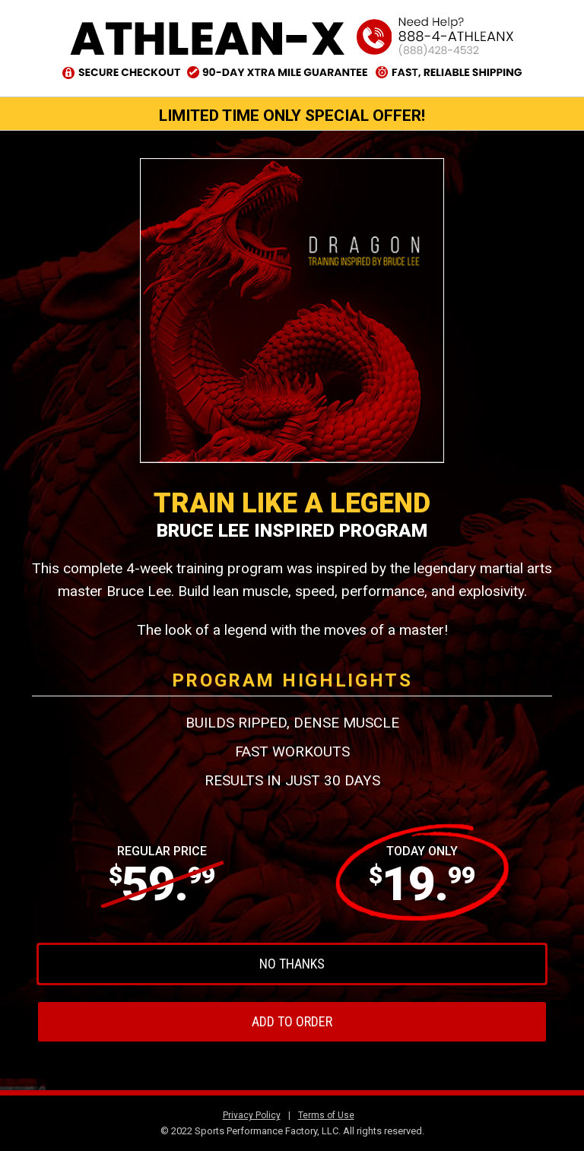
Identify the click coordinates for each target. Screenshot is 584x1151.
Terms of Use (326, 1115)
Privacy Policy (252, 1115)
